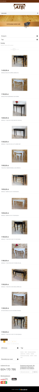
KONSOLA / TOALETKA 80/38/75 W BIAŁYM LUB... (11, 263)
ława (21, 357)
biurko (35, 355)
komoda (27, 353)
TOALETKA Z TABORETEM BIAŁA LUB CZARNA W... (11, 167)
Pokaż (11, 49)
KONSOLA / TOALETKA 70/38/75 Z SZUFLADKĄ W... (11, 334)
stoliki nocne (23, 353)
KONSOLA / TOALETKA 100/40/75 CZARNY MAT (11, 144)
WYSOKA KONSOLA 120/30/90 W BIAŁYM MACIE (11, 310)
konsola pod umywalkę (25, 355)
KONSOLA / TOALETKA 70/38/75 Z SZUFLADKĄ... (11, 239)
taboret (31, 355)
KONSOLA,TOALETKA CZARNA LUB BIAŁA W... (10, 72)
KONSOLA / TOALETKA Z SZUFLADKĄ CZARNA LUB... (11, 286)
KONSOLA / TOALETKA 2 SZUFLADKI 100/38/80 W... (11, 120)
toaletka (32, 353)
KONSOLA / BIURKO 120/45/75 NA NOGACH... (10, 191)
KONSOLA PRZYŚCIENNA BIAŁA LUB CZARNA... (10, 96)
